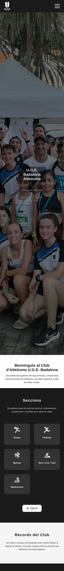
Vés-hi (32, 508)
